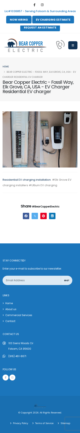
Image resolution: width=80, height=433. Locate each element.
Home (6, 66)
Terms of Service (44, 423)
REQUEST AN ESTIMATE (40, 27)
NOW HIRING (19, 19)
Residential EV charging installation (27, 180)
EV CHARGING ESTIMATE (53, 19)
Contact (10, 321)
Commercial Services (18, 315)
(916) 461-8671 (17, 356)
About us (10, 309)
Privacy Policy (20, 423)
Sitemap (65, 423)
